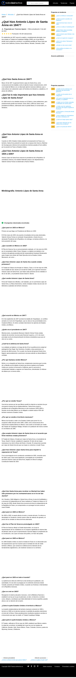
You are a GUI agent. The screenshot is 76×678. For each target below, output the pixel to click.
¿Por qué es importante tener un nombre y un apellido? (64, 99)
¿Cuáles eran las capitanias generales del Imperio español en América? (65, 108)
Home (4, 14)
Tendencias (64, 3)
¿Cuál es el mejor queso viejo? (64, 119)
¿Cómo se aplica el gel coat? (39, 660)
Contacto (57, 666)
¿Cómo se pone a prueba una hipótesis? (64, 19)
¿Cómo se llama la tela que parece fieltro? (14, 660)
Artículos (55, 3)
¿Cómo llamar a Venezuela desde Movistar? (65, 112)
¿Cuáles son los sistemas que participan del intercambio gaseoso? (64, 90)
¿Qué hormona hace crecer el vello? (64, 23)
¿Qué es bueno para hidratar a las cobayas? (65, 34)
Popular (72, 3)
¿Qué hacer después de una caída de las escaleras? (63, 123)
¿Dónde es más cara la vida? (64, 45)
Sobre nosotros (47, 666)
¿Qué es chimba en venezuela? (64, 15)
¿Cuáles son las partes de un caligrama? (64, 95)
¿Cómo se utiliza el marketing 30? (65, 27)
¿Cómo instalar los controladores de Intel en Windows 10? (65, 116)
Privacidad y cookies (68, 666)
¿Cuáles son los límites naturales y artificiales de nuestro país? (65, 103)
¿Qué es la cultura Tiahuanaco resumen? (64, 42)
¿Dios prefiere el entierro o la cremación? (64, 49)
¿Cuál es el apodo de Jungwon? (64, 38)
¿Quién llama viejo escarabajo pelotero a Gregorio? (64, 30)
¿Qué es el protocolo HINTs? (64, 126)
